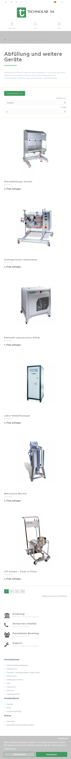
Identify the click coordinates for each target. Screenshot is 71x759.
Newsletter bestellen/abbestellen (20, 725)
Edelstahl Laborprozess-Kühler (22, 337)
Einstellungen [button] (19, 754)
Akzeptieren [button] (51, 754)
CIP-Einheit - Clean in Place (20, 571)
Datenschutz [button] (10, 748)
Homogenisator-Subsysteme (20, 259)
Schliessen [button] (63, 738)
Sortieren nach (61, 98)
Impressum (11, 687)
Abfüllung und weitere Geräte (37, 40)
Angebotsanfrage (14, 711)
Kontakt (10, 704)
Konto (9, 708)
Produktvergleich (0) (15, 93)
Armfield (8, 184)
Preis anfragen (12, 188)
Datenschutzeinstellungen (17, 665)
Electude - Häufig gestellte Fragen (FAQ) (23, 672)
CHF (63, 2)
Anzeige (63, 107)
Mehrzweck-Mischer (15, 493)
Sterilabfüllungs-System (18, 181)
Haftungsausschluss (15, 680)
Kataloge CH (12, 669)
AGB (8, 683)
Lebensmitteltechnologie (17, 40)
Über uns (10, 690)
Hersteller (11, 721)
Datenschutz (12, 676)
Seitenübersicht (13, 694)
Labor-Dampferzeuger (17, 415)
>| (22, 591)
